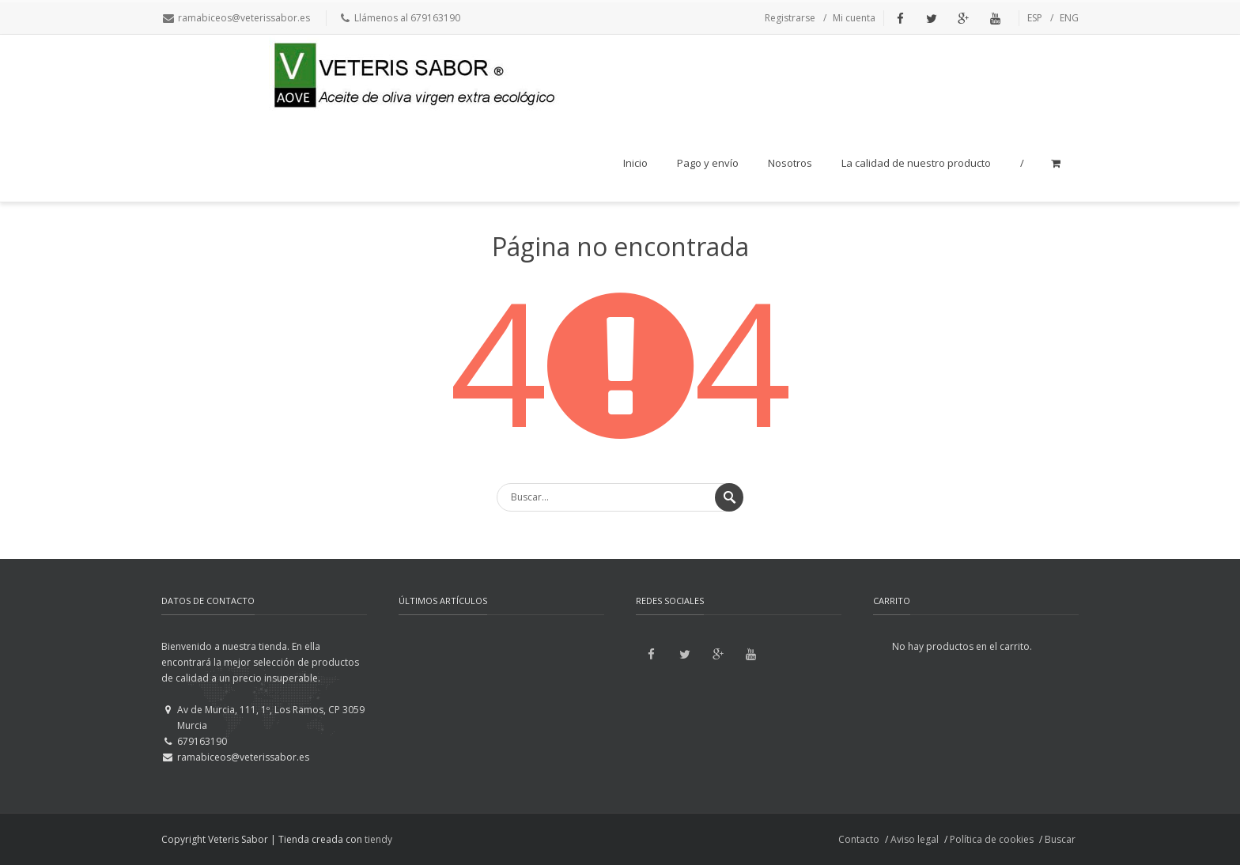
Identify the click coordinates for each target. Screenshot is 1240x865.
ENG (1069, 18)
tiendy (378, 839)
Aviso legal (914, 839)
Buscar (1060, 839)
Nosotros (790, 163)
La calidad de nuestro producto (916, 163)
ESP (1034, 18)
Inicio (635, 163)
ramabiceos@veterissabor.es (244, 18)
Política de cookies (992, 839)
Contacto (858, 839)
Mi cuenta (854, 18)
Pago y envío (708, 163)
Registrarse (790, 18)
